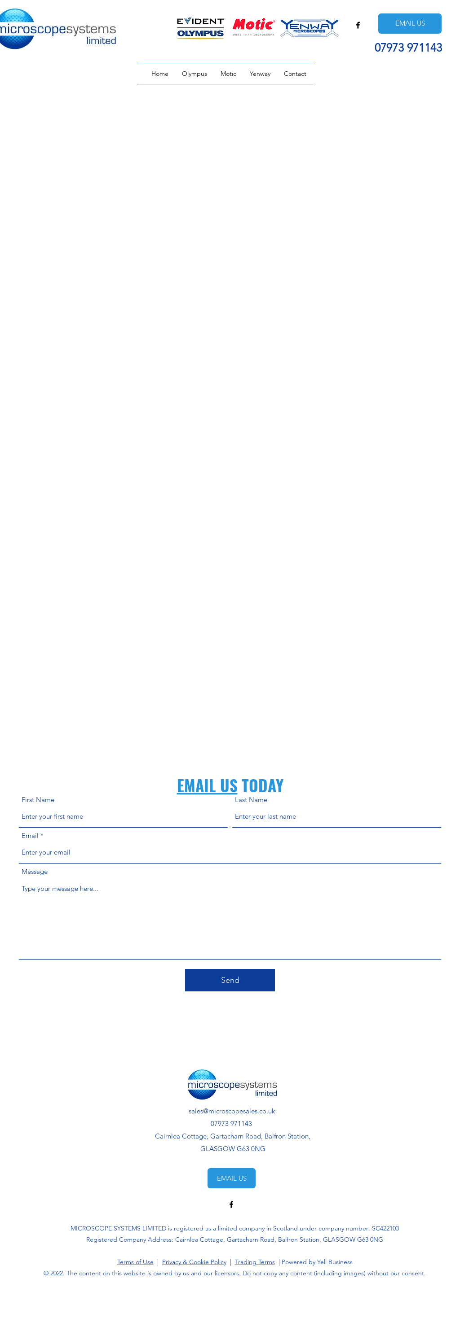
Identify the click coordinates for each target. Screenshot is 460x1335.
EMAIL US (207, 785)
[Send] (230, 980)
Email (30, 835)
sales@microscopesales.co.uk (232, 1111)
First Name (38, 799)
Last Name (251, 799)
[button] (194, 73)
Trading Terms (255, 1262)
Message (35, 871)
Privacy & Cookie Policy (194, 1262)
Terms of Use (135, 1262)
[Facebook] (358, 25)
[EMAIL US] (410, 23)
